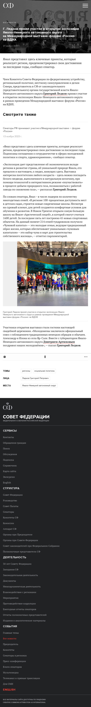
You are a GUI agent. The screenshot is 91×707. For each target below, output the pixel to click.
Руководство (10, 500)
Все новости (9, 23)
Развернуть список (86, 357)
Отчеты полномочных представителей (25, 614)
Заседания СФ (10, 569)
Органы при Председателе (17, 534)
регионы (26, 370)
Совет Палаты (10, 506)
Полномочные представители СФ (21, 551)
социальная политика (44, 370)
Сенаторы (8, 511)
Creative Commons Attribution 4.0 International (24, 702)
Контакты (8, 437)
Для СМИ (8, 683)
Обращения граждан (14, 442)
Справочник (10, 465)
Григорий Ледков (55, 93)
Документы (9, 580)
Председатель (10, 644)
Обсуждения (10, 454)
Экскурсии (9, 476)
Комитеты (8, 649)
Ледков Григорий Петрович (35, 378)
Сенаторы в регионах (15, 655)
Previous (20, 274)
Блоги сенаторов (12, 666)
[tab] (45, 357)
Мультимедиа (10, 672)
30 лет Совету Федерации (17, 563)
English (7, 482)
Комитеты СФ (10, 517)
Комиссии (8, 523)
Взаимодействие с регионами (19, 592)
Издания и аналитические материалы (24, 620)
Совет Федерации (13, 494)
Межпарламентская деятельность (22, 586)
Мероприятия (10, 597)
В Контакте (4, 357)
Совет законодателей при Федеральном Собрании (31, 545)
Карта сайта (9, 471)
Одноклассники (45, 357)
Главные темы (11, 632)
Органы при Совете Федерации (20, 540)
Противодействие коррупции (19, 603)
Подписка (8, 459)
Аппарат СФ (10, 528)
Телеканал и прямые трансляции (21, 678)
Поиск (6, 448)
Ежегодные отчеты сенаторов (19, 609)
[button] (85, 6)
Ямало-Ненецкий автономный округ (39, 385)
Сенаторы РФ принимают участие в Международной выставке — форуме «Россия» (41, 130)
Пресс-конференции (14, 661)
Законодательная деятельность (20, 575)
